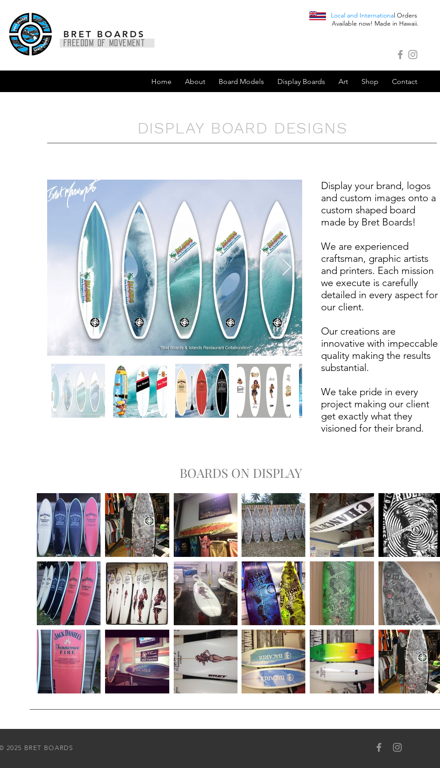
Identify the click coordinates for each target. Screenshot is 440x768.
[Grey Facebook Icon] (400, 55)
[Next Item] (287, 268)
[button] (241, 82)
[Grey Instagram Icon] (413, 55)
